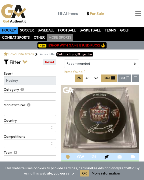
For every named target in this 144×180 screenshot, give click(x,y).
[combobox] (30, 96)
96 (96, 78)
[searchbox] (6, 96)
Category (11, 89)
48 (88, 78)
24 (79, 78)
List (124, 78)
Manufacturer (14, 105)
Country (10, 120)
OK (84, 173)
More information (106, 173)
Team (8, 152)
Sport (8, 73)
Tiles (109, 78)
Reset (49, 62)
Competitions (14, 136)
